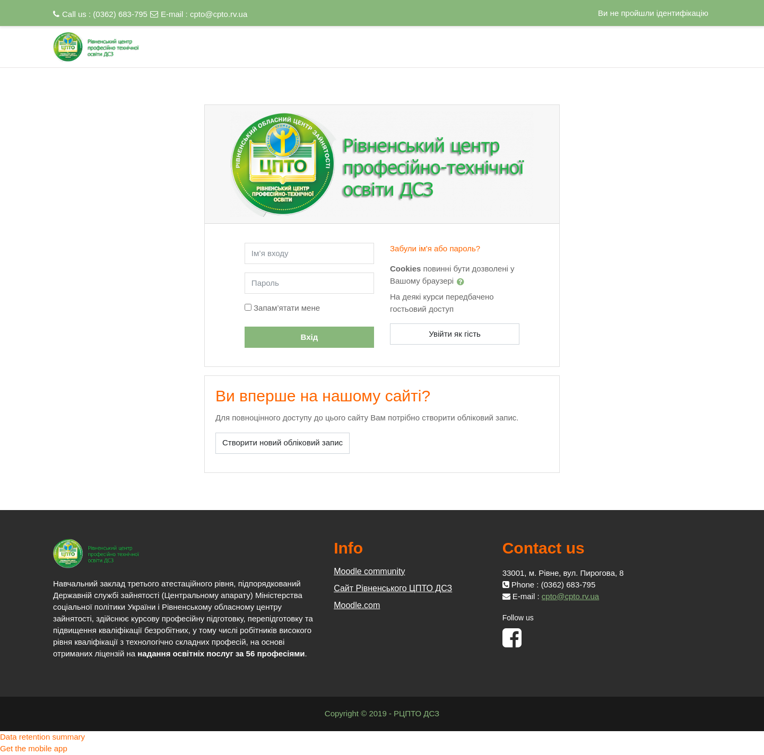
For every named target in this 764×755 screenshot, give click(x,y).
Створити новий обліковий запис (282, 442)
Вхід (309, 336)
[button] (463, 281)
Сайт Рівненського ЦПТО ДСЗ (393, 588)
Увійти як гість (455, 333)
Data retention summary (42, 736)
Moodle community (369, 571)
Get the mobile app (33, 748)
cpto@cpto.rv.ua (218, 14)
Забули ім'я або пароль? (435, 248)
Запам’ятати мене (287, 307)
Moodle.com (357, 605)
